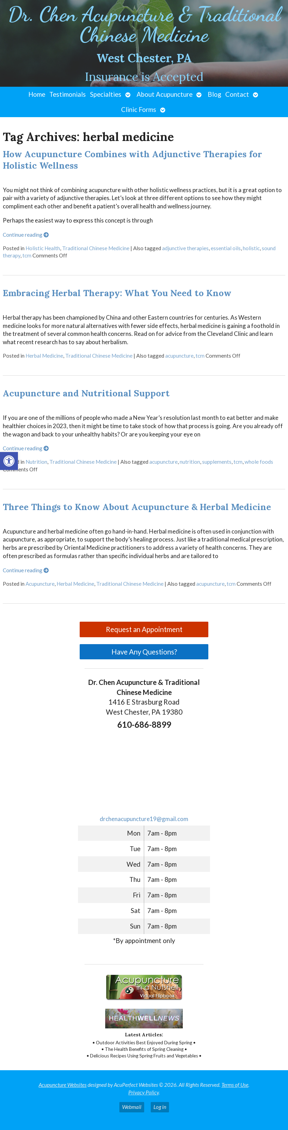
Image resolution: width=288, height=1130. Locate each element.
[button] (9, 461)
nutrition (190, 462)
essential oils (226, 248)
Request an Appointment (144, 629)
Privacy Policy (143, 1092)
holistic (251, 248)
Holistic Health (43, 248)
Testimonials (67, 94)
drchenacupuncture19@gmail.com (144, 818)
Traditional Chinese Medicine (95, 248)
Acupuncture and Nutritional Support (86, 393)
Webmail (131, 1107)
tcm (26, 255)
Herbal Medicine (44, 355)
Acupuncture (40, 584)
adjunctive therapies (185, 248)
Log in (159, 1107)
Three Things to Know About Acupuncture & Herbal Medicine (137, 506)
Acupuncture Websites (63, 1085)
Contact (237, 94)
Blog (214, 94)
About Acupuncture (164, 94)
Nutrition (36, 462)
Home (36, 94)
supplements (216, 462)
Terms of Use (234, 1085)
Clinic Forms (138, 109)
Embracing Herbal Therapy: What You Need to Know (117, 293)
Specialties (105, 94)
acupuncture (179, 355)
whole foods (259, 462)
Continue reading (26, 235)
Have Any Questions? (144, 652)
